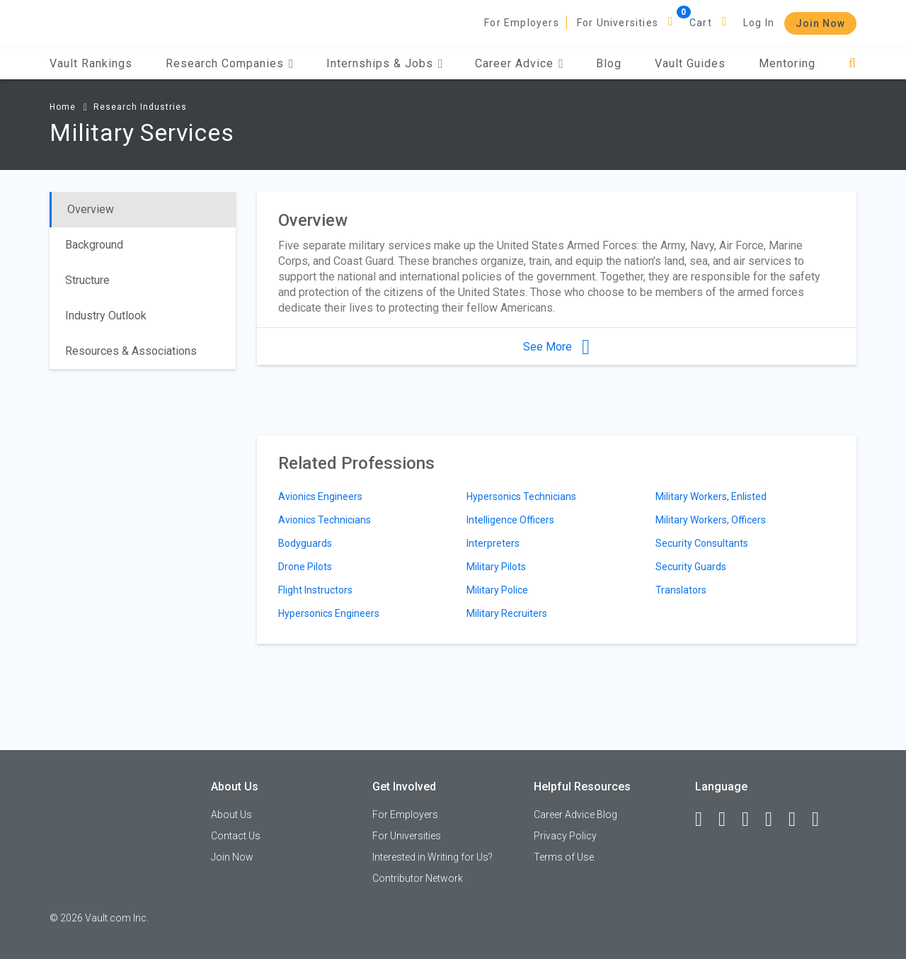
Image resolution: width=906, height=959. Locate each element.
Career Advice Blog (575, 814)
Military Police (497, 590)
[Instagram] (775, 819)
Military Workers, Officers (710, 520)
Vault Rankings (91, 63)
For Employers (521, 22)
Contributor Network (417, 878)
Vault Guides (690, 63)
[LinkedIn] (728, 819)
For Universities (617, 22)
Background (94, 244)
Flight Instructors (315, 590)
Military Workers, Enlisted (711, 496)
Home (63, 107)
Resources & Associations (131, 351)
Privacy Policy (565, 835)
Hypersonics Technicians (521, 496)
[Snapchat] (822, 819)
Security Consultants (701, 543)
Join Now (820, 23)
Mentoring (787, 63)
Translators (680, 590)
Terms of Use (564, 857)
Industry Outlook (106, 315)
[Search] (852, 63)
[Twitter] (752, 819)
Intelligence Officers (510, 520)
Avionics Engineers (320, 496)
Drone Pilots (305, 566)
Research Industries (140, 107)
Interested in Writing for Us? (432, 857)
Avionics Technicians (324, 520)
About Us (231, 814)
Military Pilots (496, 566)
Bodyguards (305, 543)
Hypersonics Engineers (328, 613)
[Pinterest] (798, 819)
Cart (700, 22)
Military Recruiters (506, 613)
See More (556, 346)
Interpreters (493, 543)
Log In (758, 22)
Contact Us (235, 835)
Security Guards (690, 566)
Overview (90, 209)
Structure (87, 280)
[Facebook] (705, 819)
